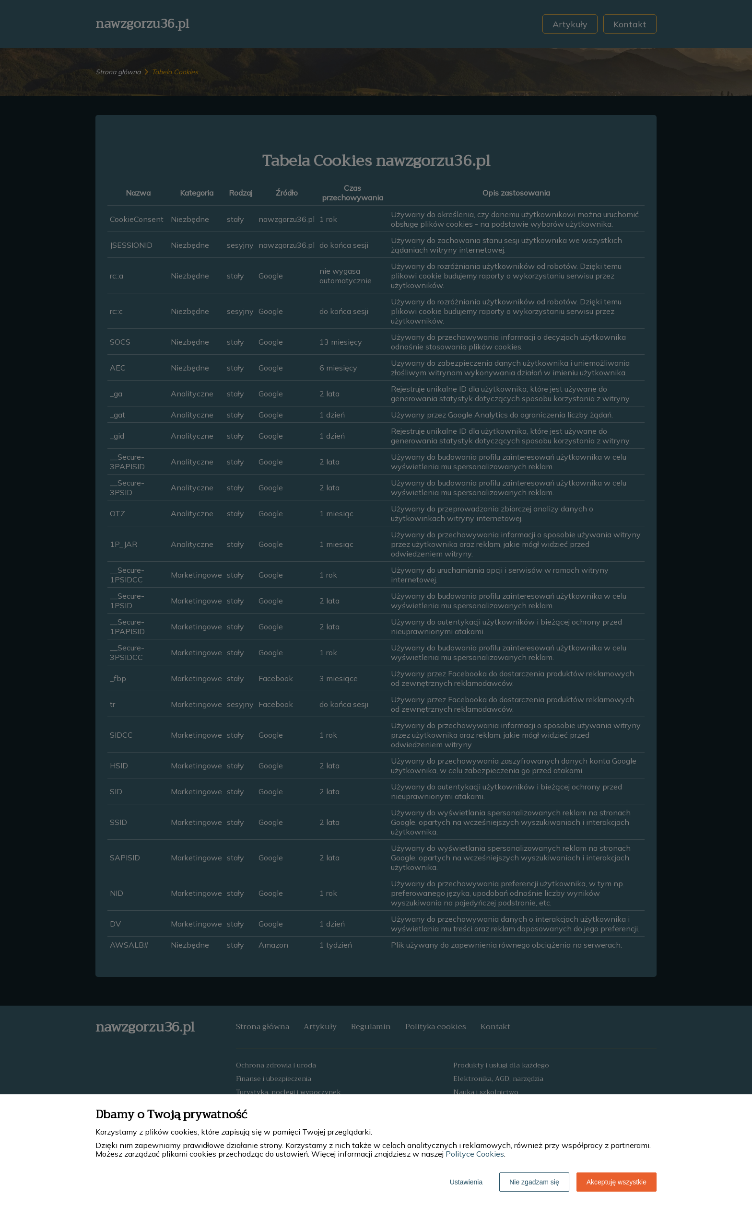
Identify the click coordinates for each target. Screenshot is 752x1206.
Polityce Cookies (475, 1154)
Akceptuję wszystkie (616, 1182)
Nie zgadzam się (534, 1182)
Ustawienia (466, 1182)
